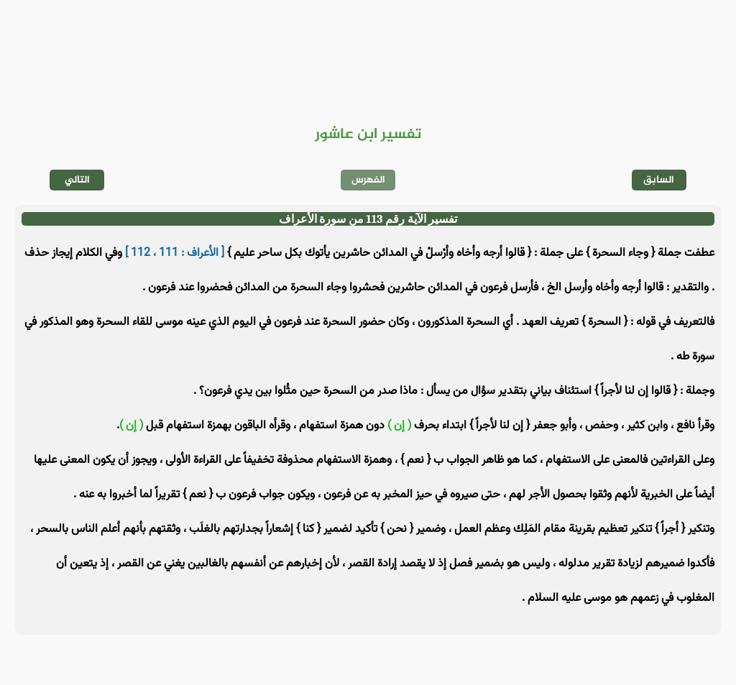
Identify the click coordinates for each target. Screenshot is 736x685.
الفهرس (368, 180)
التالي (77, 180)
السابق (658, 180)
